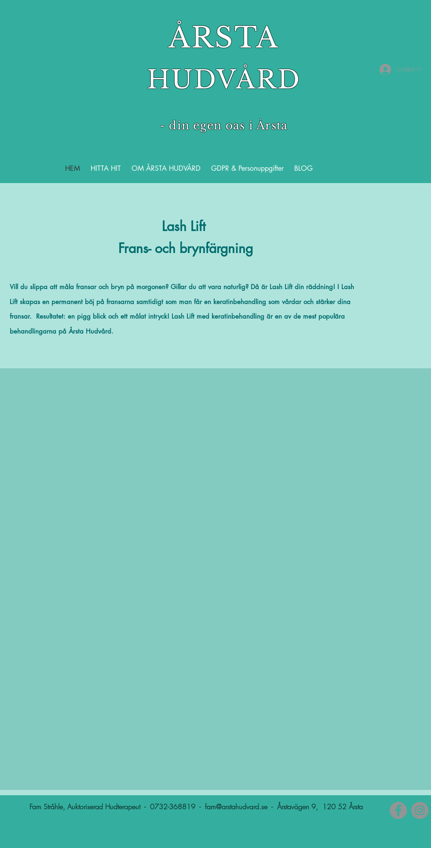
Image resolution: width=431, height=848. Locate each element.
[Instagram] (419, 810)
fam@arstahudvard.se (236, 806)
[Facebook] (398, 810)
